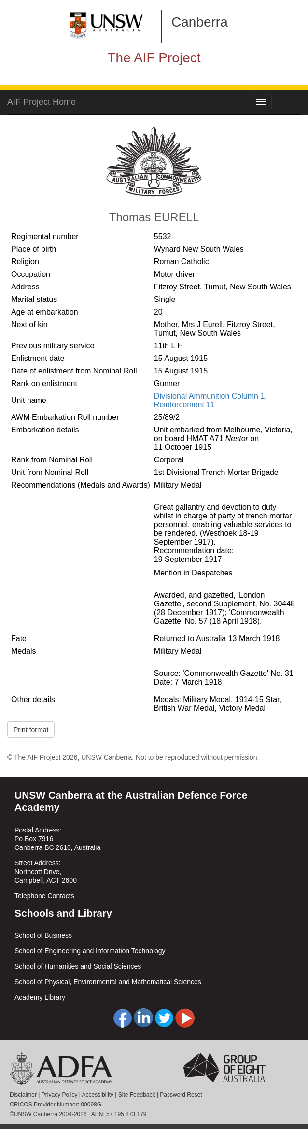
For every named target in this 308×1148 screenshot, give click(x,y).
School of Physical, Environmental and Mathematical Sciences (107, 982)
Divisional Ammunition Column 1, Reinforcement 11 (210, 400)
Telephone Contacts (44, 896)
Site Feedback (136, 1094)
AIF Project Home (41, 102)
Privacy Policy (60, 1094)
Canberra (199, 21)
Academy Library (39, 997)
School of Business (43, 935)
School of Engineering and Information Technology (90, 951)
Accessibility (97, 1094)
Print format (31, 729)
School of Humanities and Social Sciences (77, 966)
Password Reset (181, 1094)
